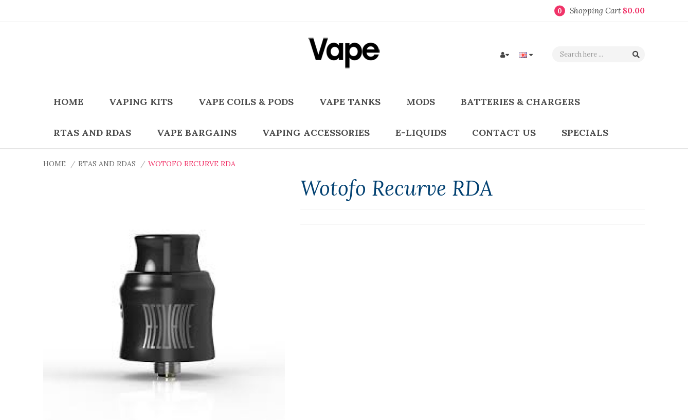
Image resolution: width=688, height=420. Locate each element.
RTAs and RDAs (107, 163)
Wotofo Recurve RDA (192, 163)
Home (54, 163)
